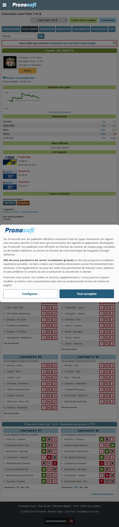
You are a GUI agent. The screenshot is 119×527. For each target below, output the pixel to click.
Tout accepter (87, 294)
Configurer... (31, 294)
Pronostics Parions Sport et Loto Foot (24, 5)
